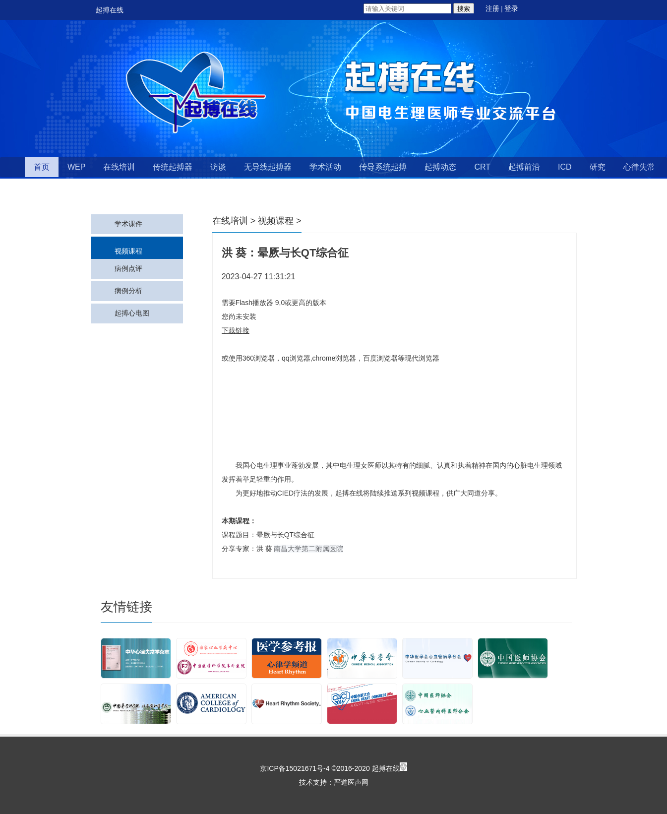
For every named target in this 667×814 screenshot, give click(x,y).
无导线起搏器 (268, 167)
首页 (42, 167)
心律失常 (639, 167)
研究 (598, 167)
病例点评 (128, 268)
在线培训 (119, 167)
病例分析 (128, 291)
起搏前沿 (524, 167)
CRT (482, 167)
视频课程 (128, 251)
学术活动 (325, 167)
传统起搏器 (172, 167)
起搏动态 (440, 167)
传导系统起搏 (383, 167)
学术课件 (128, 224)
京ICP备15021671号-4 (294, 768)
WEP (76, 167)
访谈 (218, 167)
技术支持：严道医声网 (333, 782)
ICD (565, 167)
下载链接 (235, 330)
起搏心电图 (132, 313)
